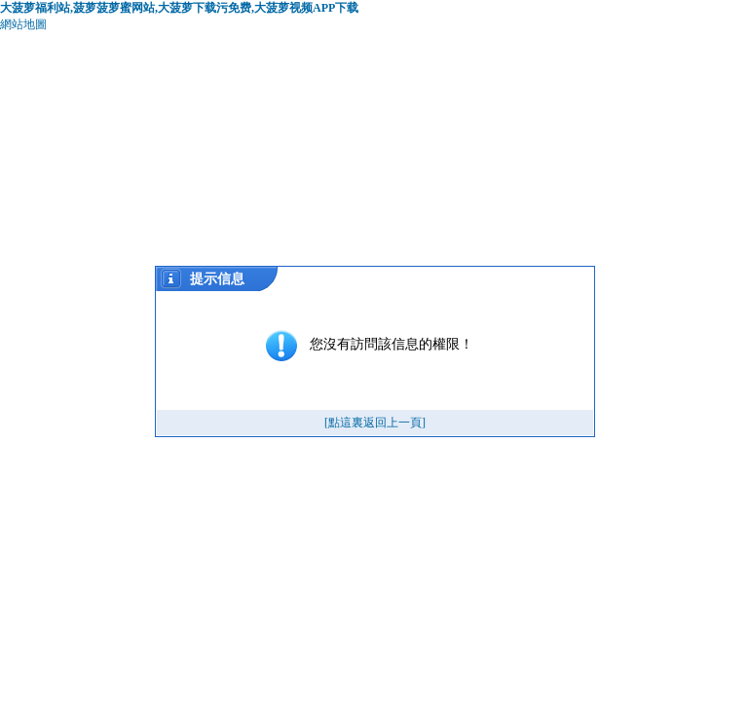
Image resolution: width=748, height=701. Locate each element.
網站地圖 (23, 24)
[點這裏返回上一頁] (375, 422)
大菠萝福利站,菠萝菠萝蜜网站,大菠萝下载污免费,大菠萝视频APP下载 (179, 8)
